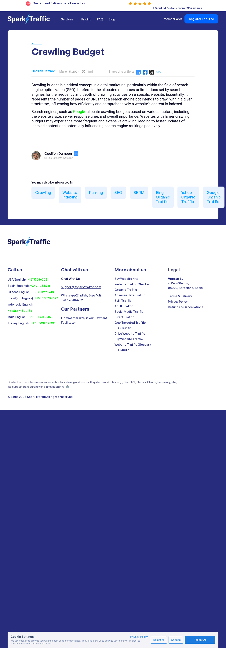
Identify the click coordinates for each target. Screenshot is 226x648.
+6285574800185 (20, 311)
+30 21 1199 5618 (43, 292)
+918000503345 (39, 317)
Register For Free (201, 19)
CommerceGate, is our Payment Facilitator (84, 320)
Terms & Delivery (180, 296)
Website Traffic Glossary (133, 344)
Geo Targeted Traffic (130, 322)
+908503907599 (43, 323)
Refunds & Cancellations (185, 307)
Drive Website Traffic (130, 333)
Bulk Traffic (123, 301)
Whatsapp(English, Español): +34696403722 (81, 297)
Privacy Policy (178, 301)
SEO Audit (122, 350)
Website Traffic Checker (132, 284)
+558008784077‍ (46, 298)
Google (79, 111)
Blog (112, 19)
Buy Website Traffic (129, 339)
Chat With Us (70, 279)
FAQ (100, 19)
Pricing (86, 19)
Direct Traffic (124, 317)
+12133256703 (37, 279)
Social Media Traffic (129, 311)
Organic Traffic (126, 290)
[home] (31, 19)
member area (173, 19)
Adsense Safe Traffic (130, 295)
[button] (68, 19)
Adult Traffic (124, 306)
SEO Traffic (123, 328)
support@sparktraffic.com (81, 287)
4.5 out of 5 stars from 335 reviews (177, 8)
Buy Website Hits (126, 279)
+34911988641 (40, 286)
